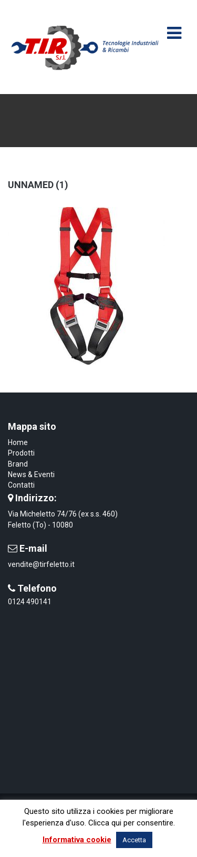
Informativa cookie (77, 839)
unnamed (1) (38, 184)
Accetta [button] (134, 840)
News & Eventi (31, 474)
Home (18, 442)
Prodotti (21, 453)
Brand (18, 464)
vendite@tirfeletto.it (41, 564)
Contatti (21, 485)
